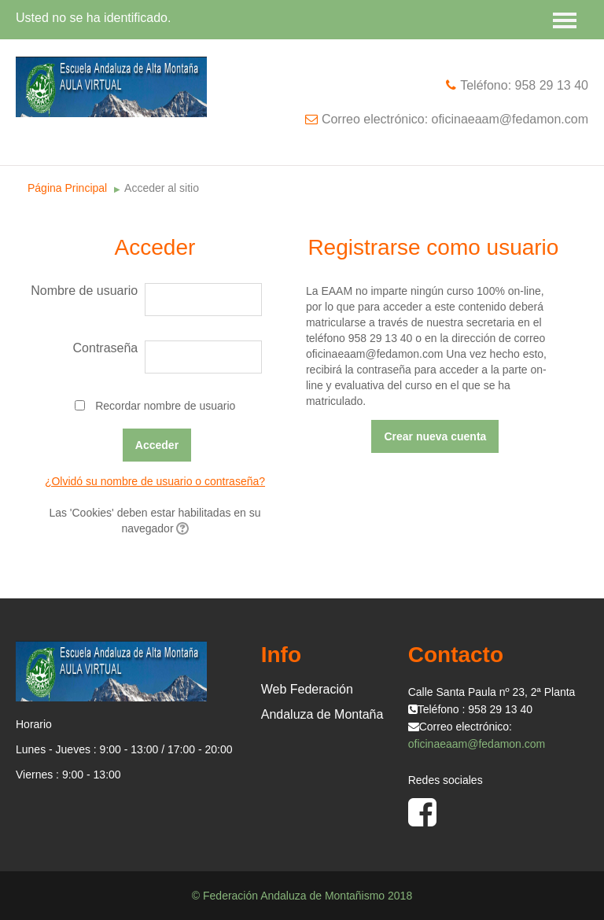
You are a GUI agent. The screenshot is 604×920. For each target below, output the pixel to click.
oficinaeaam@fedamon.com (477, 744)
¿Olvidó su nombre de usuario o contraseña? (155, 481)
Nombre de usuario (84, 290)
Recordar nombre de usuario (165, 405)
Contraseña (105, 348)
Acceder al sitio (161, 188)
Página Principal (67, 188)
